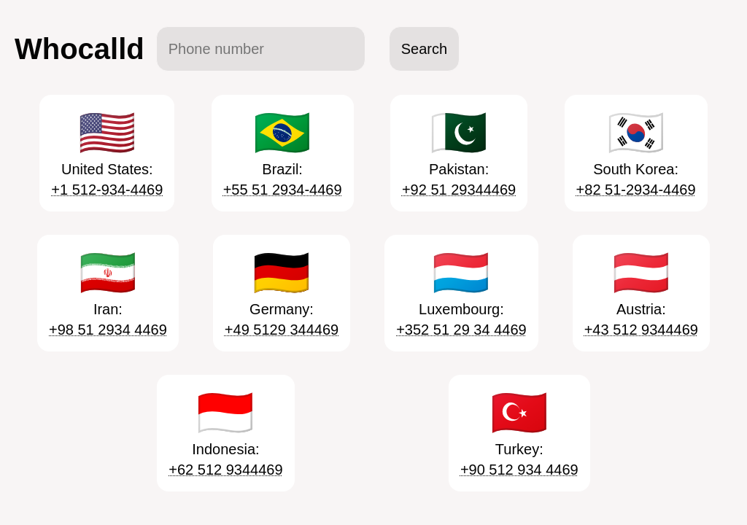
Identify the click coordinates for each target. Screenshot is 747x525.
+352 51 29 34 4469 (461, 330)
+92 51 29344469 (459, 190)
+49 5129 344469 (281, 330)
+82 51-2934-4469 (636, 190)
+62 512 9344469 (225, 470)
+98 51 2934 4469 (108, 330)
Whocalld (79, 49)
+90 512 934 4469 (519, 470)
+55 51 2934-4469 (282, 190)
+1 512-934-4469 (107, 190)
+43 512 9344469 (641, 330)
